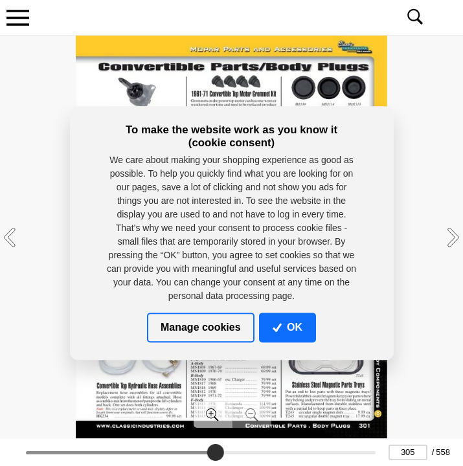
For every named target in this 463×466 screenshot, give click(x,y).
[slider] (215, 452)
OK (287, 327)
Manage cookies (201, 327)
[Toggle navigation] (17, 17)
